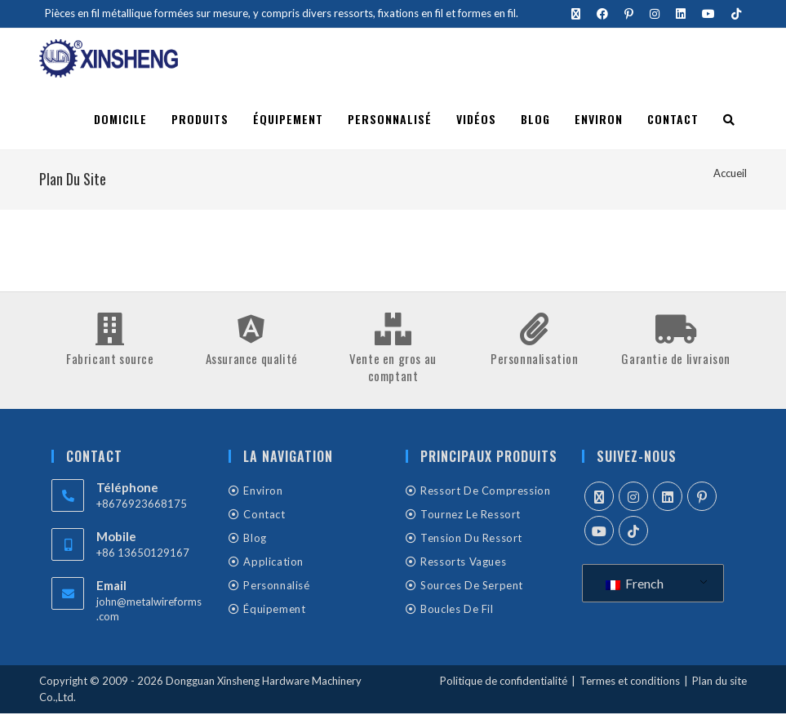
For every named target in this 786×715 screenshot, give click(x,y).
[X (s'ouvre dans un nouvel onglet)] (575, 14)
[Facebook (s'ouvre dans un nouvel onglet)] (602, 14)
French (635, 585)
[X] (599, 498)
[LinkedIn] (667, 498)
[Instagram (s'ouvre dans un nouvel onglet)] (655, 14)
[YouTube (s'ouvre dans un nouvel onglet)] (708, 14)
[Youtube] (599, 532)
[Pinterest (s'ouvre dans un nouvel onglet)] (629, 14)
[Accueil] (730, 174)
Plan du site (719, 682)
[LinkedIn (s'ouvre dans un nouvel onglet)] (681, 14)
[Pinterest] (702, 498)
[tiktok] (633, 532)
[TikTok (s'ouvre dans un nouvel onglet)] (732, 14)
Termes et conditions (630, 682)
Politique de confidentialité (503, 682)
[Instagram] (633, 498)
